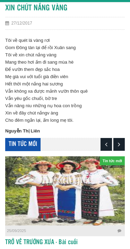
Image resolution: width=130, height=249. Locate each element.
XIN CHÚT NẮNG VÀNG (36, 8)
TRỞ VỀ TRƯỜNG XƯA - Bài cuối (41, 242)
